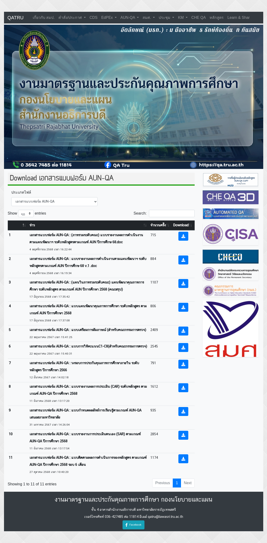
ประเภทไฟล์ (21, 192)
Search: (164, 213)
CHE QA (198, 18)
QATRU (16, 17)
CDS (94, 18)
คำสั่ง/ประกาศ (70, 18)
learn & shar (238, 18)
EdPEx (107, 18)
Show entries (27, 213)
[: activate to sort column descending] (18, 225)
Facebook (133, 524)
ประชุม (165, 18)
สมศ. (147, 18)
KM (181, 18)
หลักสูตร (216, 18)
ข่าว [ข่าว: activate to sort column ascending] (32, 225)
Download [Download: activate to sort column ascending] (181, 225)
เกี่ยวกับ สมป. (44, 18)
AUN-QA (128, 18)
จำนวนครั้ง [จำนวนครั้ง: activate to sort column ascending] (158, 225)
